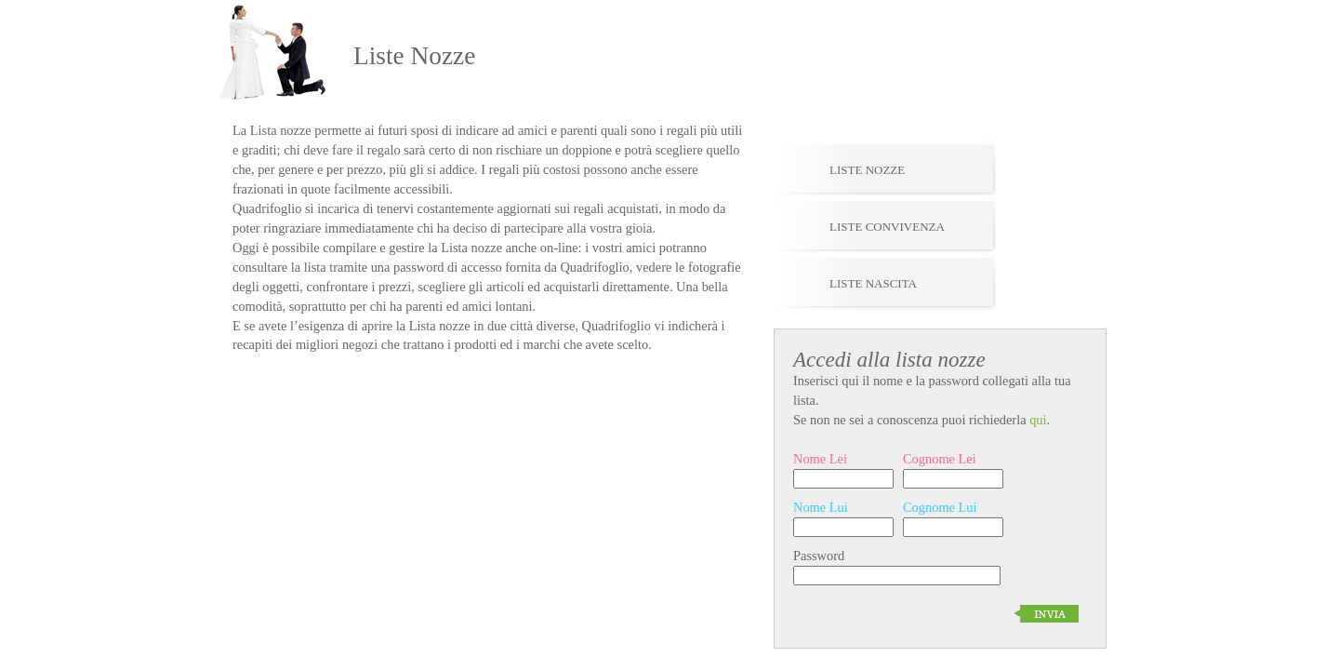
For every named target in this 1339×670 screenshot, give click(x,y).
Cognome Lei (939, 458)
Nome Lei (820, 458)
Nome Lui (820, 507)
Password (818, 555)
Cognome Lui (940, 507)
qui (1037, 419)
